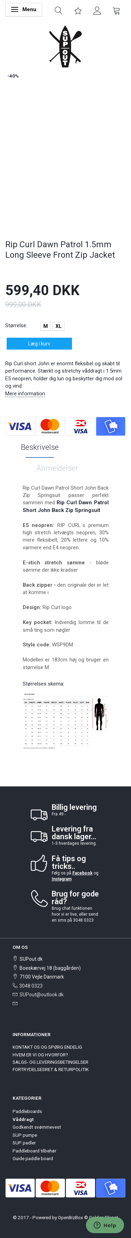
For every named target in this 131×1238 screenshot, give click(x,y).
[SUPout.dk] (65, 46)
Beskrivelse (40, 447)
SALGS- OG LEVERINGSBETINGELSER (50, 1062)
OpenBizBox (70, 1217)
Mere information (25, 393)
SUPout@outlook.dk (42, 994)
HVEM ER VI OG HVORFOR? (40, 1054)
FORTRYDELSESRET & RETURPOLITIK (51, 1069)
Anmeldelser (57, 468)
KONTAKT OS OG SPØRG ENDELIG (47, 1047)
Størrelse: (16, 325)
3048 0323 (31, 986)
